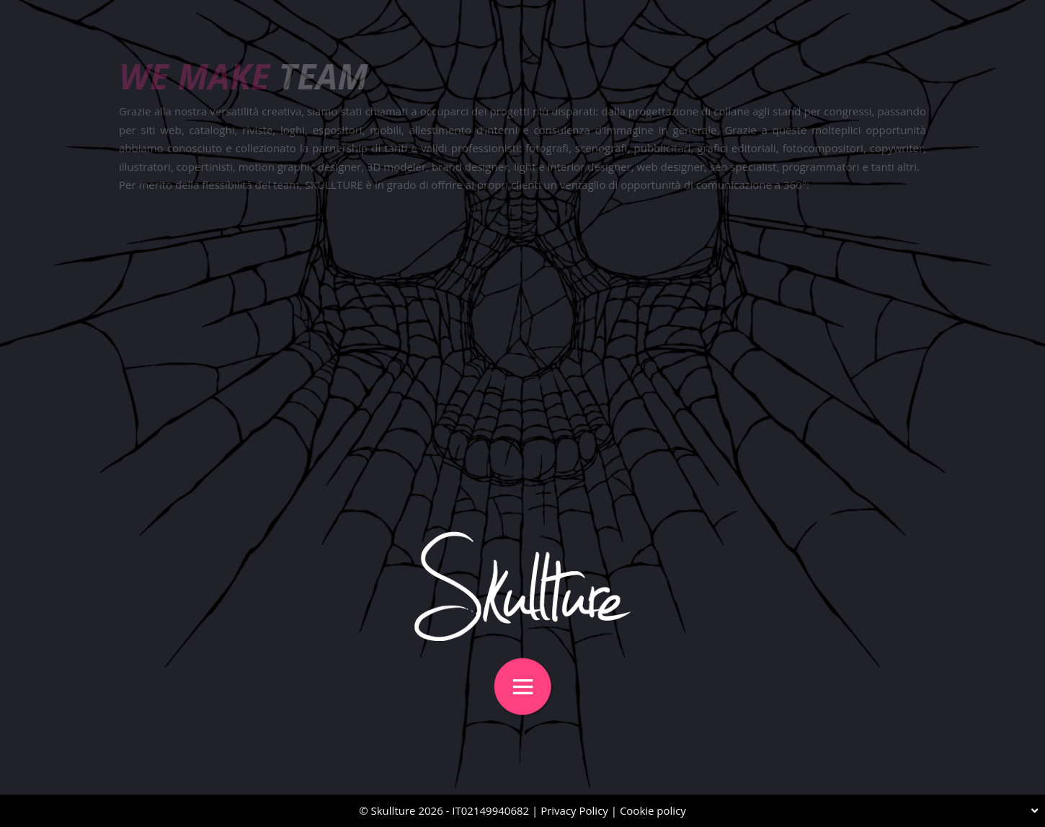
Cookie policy (653, 810)
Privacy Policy (574, 810)
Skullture (393, 810)
